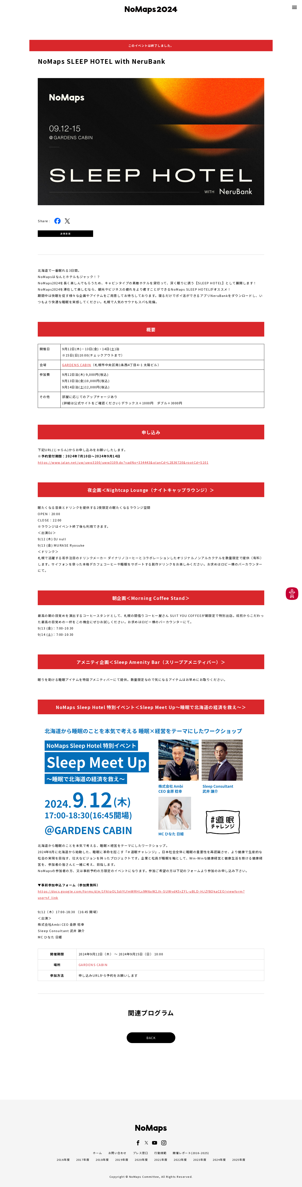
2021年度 (160, 1160)
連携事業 (65, 233)
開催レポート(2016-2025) (191, 1153)
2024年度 (219, 1160)
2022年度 (180, 1160)
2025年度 (238, 1160)
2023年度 (199, 1160)
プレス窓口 (140, 1153)
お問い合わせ (117, 1153)
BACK (151, 1038)
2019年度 (121, 1160)
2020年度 (141, 1160)
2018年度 (102, 1160)
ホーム (97, 1153)
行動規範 (160, 1153)
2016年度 (63, 1160)
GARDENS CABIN (76, 365)
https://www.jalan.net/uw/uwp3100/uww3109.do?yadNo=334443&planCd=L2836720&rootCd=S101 (123, 462)
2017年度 (82, 1160)
